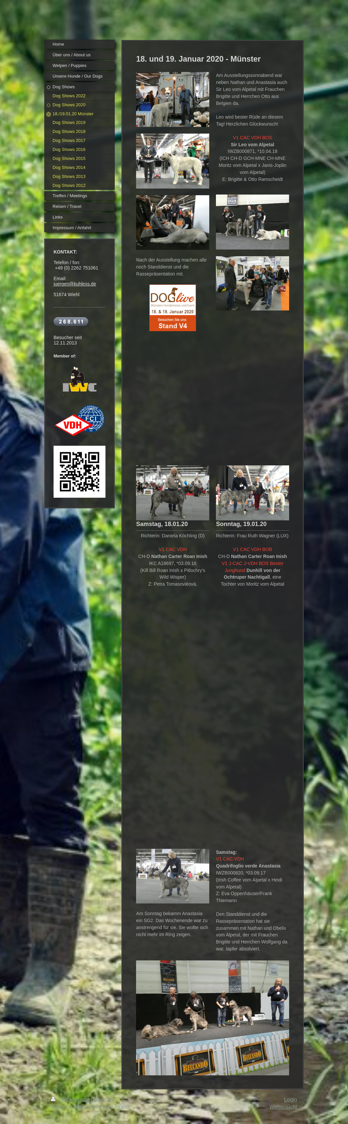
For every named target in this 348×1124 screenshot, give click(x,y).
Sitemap (103, 1099)
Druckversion (71, 1099)
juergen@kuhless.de (75, 283)
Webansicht (283, 1107)
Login (290, 1099)
